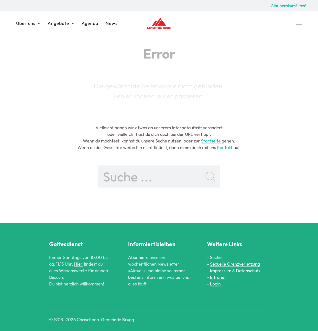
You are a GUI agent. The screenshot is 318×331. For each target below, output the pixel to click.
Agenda (90, 23)
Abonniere (138, 257)
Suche (216, 257)
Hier (78, 264)
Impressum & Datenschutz (235, 270)
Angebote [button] (61, 23)
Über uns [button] (28, 23)
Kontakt (224, 147)
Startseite (211, 141)
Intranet (218, 277)
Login (215, 284)
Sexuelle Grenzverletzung (235, 264)
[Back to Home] (159, 23)
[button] (299, 23)
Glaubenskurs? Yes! (288, 5)
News (112, 23)
